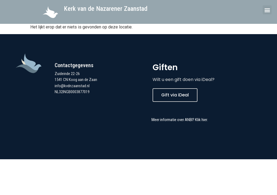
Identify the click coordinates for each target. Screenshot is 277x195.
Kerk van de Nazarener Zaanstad (105, 8)
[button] (267, 9)
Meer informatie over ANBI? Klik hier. (179, 119)
